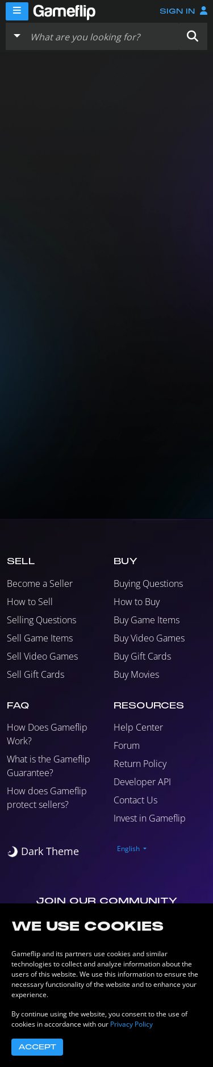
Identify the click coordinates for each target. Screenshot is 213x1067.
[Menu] (17, 11)
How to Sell (30, 601)
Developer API (142, 782)
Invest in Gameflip (150, 818)
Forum (127, 745)
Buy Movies (136, 674)
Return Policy (140, 763)
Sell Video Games (42, 656)
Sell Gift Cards (35, 674)
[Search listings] (101, 36)
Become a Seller (40, 583)
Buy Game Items (146, 620)
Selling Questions (41, 620)
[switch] (43, 851)
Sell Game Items (40, 638)
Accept (37, 1047)
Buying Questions (148, 583)
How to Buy (137, 601)
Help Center (138, 727)
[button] (192, 36)
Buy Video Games (149, 638)
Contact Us (135, 800)
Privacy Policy (131, 1024)
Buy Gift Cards (142, 656)
